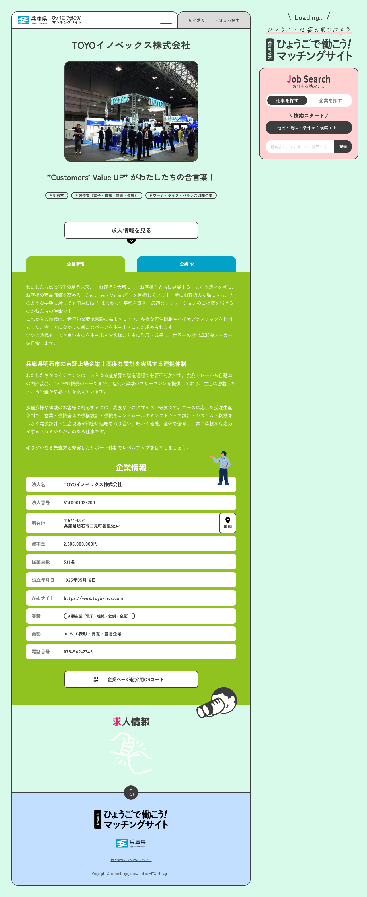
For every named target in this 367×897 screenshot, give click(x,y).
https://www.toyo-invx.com (93, 597)
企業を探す (330, 100)
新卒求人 (197, 20)
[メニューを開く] (309, 127)
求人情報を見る (131, 230)
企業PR (186, 264)
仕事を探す (287, 100)
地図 (227, 526)
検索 (343, 146)
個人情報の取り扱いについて (131, 859)
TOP (131, 793)
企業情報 (75, 264)
